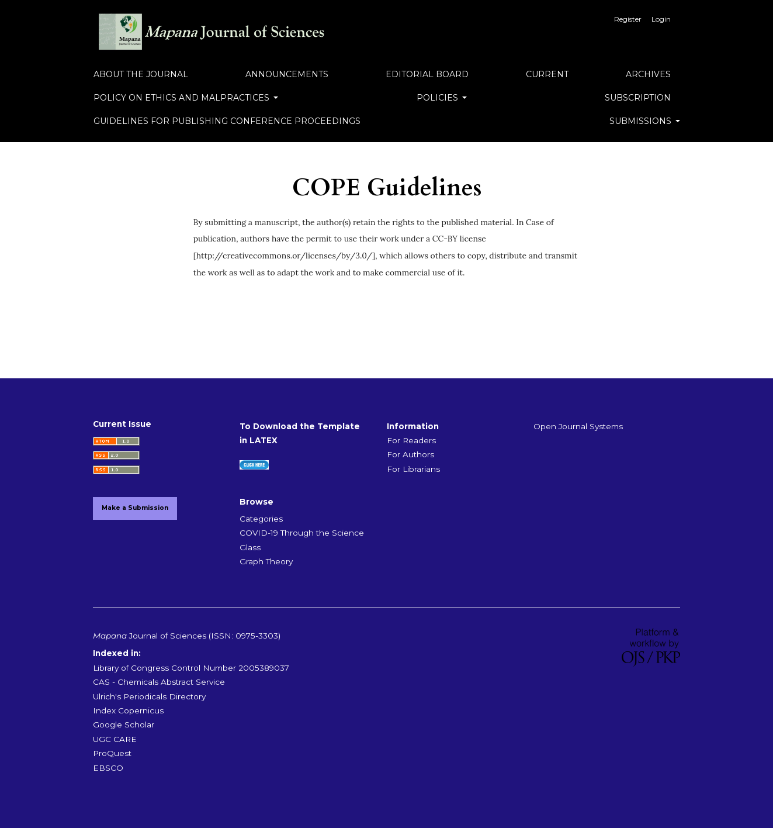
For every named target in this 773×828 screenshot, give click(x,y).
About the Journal (140, 74)
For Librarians (413, 469)
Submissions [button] (641, 121)
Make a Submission (135, 508)
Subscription (638, 97)
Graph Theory (266, 561)
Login (661, 19)
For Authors (410, 454)
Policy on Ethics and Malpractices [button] (182, 97)
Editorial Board (427, 74)
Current (547, 74)
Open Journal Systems (578, 426)
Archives (648, 74)
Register (628, 19)
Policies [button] (438, 97)
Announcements (286, 74)
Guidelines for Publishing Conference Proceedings (226, 121)
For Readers (411, 440)
